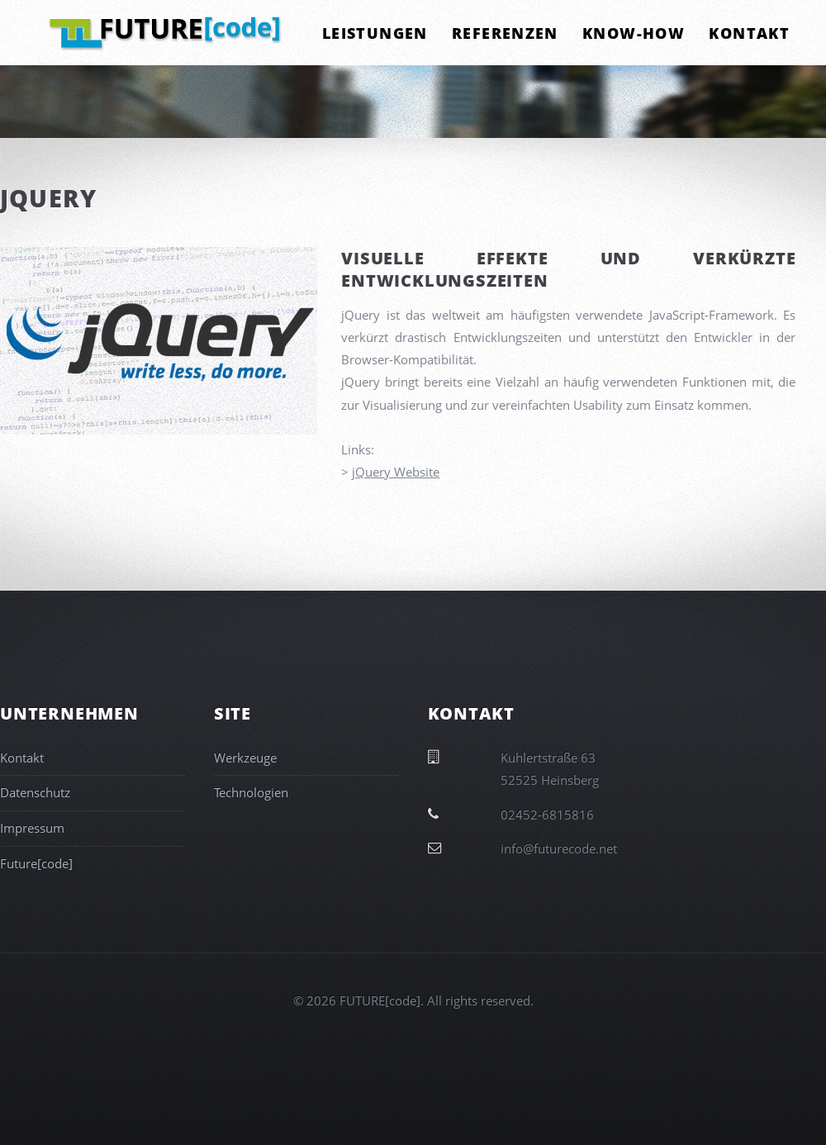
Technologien (251, 792)
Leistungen (375, 32)
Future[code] (36, 863)
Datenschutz (35, 792)
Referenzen (505, 32)
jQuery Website (395, 471)
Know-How (633, 32)
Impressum (32, 828)
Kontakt (749, 32)
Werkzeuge (245, 757)
